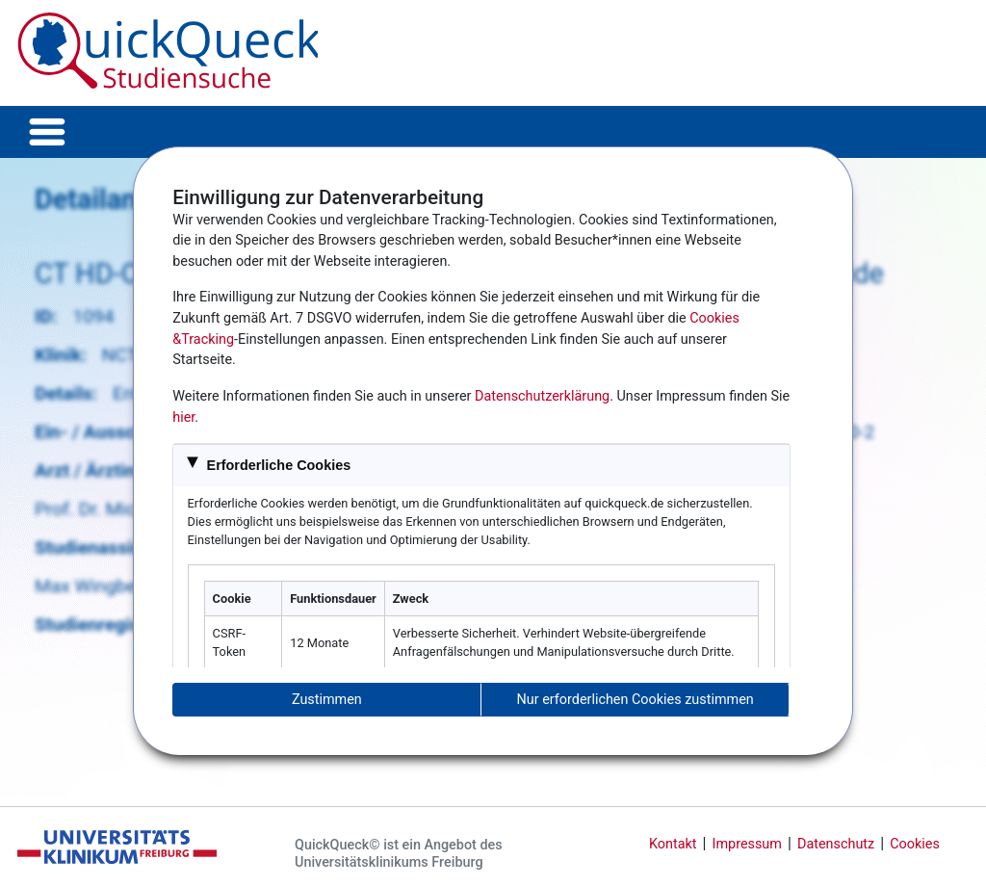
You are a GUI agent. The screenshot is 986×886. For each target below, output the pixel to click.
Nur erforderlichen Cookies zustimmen (635, 699)
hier (183, 417)
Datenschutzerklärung (542, 396)
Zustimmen (327, 699)
